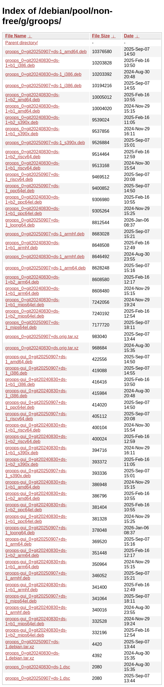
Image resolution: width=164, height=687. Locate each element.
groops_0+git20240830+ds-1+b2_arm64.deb (32, 279)
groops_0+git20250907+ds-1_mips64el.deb (32, 325)
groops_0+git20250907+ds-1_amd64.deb (46, 51)
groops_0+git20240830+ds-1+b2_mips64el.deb (32, 313)
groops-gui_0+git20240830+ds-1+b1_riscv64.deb (36, 427)
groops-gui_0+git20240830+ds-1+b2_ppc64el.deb (36, 507)
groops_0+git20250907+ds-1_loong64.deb (32, 222)
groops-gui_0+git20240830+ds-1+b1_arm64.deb (36, 564)
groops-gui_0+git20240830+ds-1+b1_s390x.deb (36, 450)
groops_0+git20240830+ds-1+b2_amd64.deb (32, 97)
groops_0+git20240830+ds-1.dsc (37, 667)
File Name (15, 35)
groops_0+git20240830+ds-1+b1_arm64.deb (32, 291)
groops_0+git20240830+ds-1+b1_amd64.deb (32, 108)
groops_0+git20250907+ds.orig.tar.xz (41, 336)
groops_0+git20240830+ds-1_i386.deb (43, 74)
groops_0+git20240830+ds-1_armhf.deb (44, 256)
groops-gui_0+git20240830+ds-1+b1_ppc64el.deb (36, 519)
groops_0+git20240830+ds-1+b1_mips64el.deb (32, 302)
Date (129, 35)
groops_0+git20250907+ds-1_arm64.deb (45, 268)
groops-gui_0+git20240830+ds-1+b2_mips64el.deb (36, 632)
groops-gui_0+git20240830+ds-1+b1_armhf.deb (36, 587)
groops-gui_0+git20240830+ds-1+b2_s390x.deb (36, 462)
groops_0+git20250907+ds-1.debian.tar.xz (32, 644)
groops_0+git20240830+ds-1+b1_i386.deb (32, 63)
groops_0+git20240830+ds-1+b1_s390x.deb (32, 131)
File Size (101, 35)
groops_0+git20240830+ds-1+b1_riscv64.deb (32, 165)
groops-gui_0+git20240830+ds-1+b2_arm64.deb (36, 553)
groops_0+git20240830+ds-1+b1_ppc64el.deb (32, 211)
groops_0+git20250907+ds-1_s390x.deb (45, 142)
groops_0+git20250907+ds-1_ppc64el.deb (32, 188)
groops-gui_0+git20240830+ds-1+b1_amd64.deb (36, 484)
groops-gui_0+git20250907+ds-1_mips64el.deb (36, 598)
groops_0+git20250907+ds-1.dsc (37, 678)
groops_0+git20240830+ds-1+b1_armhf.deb (32, 245)
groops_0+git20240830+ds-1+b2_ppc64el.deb (32, 199)
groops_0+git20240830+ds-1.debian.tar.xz (32, 655)
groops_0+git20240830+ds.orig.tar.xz (41, 348)
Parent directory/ (21, 42)
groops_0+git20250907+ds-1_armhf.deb (44, 234)
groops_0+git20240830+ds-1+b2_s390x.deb (32, 120)
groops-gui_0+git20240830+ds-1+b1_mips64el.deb (36, 621)
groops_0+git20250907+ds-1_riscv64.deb (32, 177)
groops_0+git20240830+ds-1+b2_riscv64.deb (32, 154)
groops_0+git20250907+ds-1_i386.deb (43, 85)
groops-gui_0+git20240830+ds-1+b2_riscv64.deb (36, 439)
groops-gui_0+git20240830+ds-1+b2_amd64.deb (36, 496)
